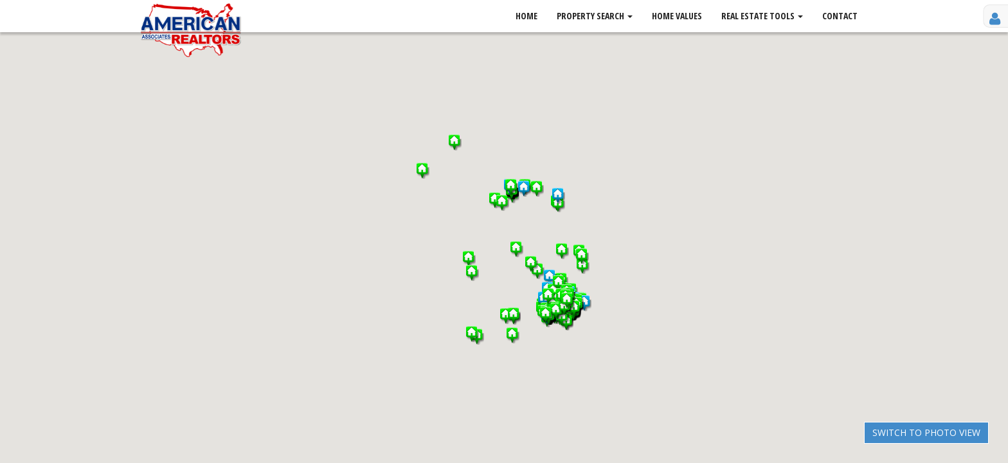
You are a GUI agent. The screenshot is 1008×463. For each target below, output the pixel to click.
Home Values (677, 16)
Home (526, 16)
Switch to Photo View (926, 432)
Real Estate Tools (762, 16)
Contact (840, 16)
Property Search (595, 16)
